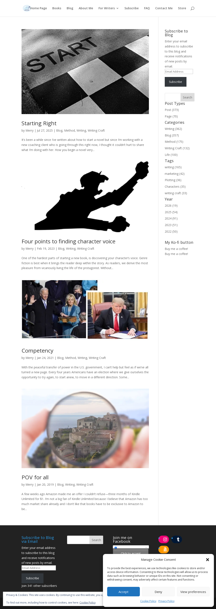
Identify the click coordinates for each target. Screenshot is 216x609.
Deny (158, 592)
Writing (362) (173, 129)
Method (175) (174, 142)
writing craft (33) (176, 193)
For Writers (107, 8)
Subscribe (131, 8)
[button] (207, 560)
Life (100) (171, 155)
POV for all (35, 477)
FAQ (147, 8)
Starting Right (39, 123)
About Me (86, 8)
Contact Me (164, 8)
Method (69, 130)
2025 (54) (171, 212)
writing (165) (173, 167)
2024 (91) (171, 218)
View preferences (193, 592)
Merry (30, 130)
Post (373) (172, 110)
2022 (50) (171, 231)
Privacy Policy (166, 601)
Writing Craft (96, 130)
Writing (81, 130)
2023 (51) (171, 225)
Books (56, 8)
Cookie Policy (148, 601)
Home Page (38, 8)
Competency (37, 350)
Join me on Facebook (122, 539)
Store (182, 8)
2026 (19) (171, 205)
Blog (70, 8)
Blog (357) (172, 135)
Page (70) (171, 116)
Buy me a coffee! (176, 254)
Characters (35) (175, 187)
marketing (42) (175, 174)
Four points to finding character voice (68, 241)
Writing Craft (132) (177, 148)
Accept (123, 592)
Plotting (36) (173, 180)
